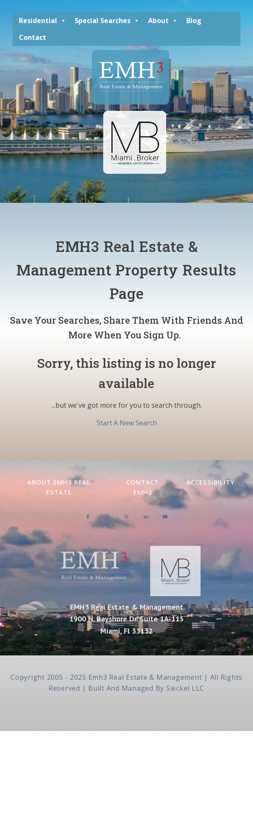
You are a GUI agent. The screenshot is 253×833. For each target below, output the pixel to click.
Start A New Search (127, 422)
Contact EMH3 (142, 487)
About (163, 20)
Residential (42, 20)
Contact (32, 37)
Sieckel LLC (185, 688)
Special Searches (107, 20)
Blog (193, 20)
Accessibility (210, 482)
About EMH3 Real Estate (59, 487)
